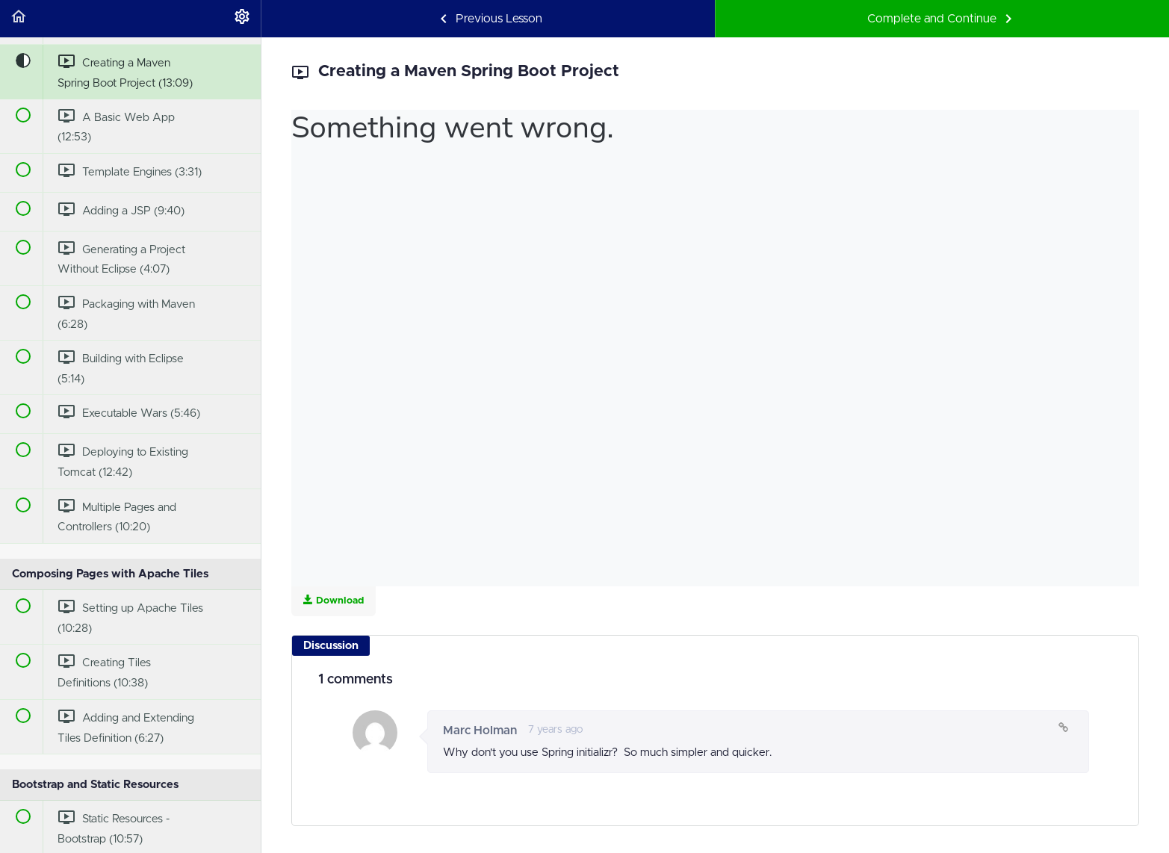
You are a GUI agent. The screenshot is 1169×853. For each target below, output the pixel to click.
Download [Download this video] (333, 600)
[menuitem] (242, 18)
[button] (18, 18)
